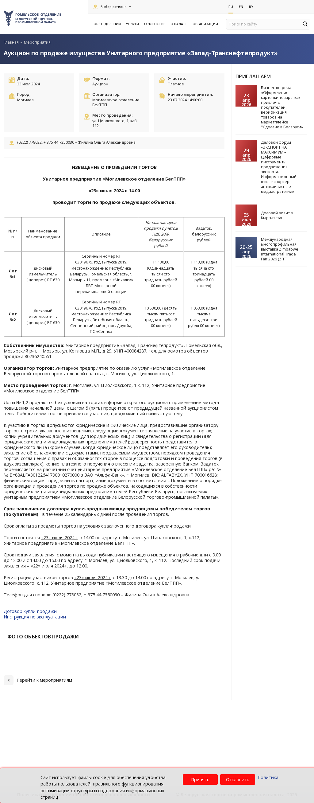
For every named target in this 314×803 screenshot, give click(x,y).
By (251, 6)
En (241, 6)
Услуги (133, 24)
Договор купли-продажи (30, 611)
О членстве (155, 24)
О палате (179, 24)
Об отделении (108, 24)
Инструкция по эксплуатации (35, 617)
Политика (268, 777)
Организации (206, 24)
